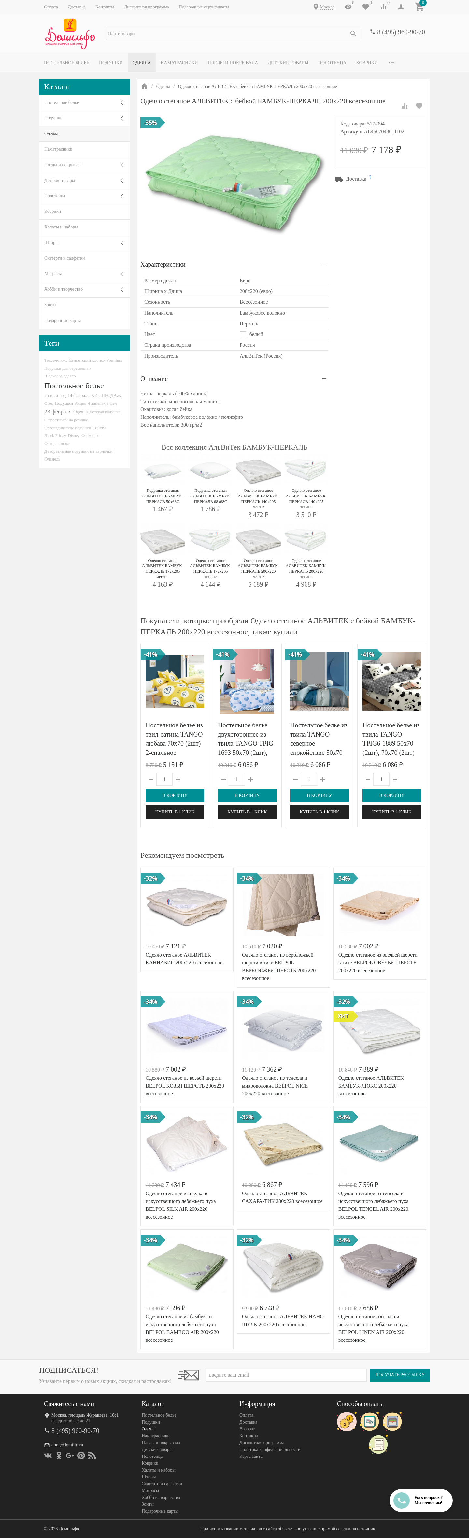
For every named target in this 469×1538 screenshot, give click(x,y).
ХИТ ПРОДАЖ (106, 395)
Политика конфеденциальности (269, 1449)
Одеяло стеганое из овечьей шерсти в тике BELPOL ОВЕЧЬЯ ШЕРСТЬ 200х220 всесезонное (378, 962)
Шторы (51, 242)
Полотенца (332, 62)
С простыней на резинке (66, 419)
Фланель (52, 459)
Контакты (104, 7)
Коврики (367, 62)
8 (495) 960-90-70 (401, 32)
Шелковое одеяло (60, 376)
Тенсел (100, 427)
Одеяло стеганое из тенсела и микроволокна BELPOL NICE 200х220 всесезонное (275, 1085)
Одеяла (142, 62)
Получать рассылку (400, 1374)
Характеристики (163, 264)
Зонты (50, 304)
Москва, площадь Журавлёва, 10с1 (85, 1415)
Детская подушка (104, 411)
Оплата (51, 7)
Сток (48, 403)
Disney (74, 435)
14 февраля (78, 395)
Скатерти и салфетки (64, 258)
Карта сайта (251, 1456)
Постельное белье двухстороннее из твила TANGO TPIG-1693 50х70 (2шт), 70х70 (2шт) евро (247, 743)
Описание (154, 378)
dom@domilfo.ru (67, 1445)
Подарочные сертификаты (204, 7)
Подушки (111, 62)
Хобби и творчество (63, 289)
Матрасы (53, 273)
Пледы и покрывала (233, 62)
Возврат (247, 1429)
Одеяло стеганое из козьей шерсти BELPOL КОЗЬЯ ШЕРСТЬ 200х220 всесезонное (185, 1085)
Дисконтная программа (146, 7)
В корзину (174, 795)
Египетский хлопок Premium (95, 360)
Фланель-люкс (57, 443)
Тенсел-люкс (55, 360)
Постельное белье (66, 62)
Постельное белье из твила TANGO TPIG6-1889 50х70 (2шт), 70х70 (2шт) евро (391, 743)
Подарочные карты (62, 320)
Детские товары (288, 62)
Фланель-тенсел (102, 403)
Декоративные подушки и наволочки (78, 451)
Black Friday (55, 435)
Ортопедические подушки (67, 427)
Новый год (55, 395)
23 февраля (58, 411)
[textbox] (233, 33)
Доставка (77, 7)
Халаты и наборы (61, 227)
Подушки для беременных (68, 368)
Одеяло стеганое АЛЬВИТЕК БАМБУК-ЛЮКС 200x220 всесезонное (371, 1085)
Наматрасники (179, 62)
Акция (80, 403)
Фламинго (90, 435)
